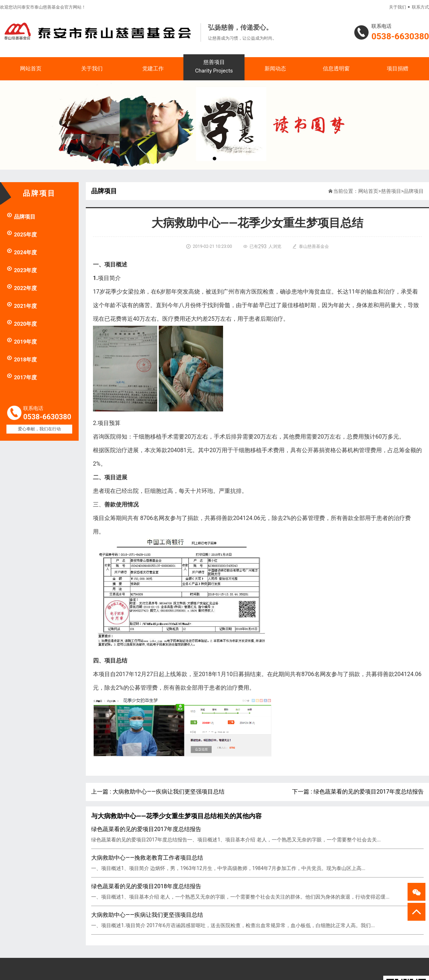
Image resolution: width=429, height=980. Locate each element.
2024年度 (21, 252)
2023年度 (21, 270)
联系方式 (420, 7)
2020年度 (21, 323)
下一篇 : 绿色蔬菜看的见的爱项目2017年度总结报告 (358, 791)
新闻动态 (275, 68)
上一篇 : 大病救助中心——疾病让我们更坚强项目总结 (158, 791)
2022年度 (21, 288)
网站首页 (30, 68)
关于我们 (397, 7)
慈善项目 (214, 67)
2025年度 (21, 234)
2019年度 (21, 341)
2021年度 (21, 306)
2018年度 (21, 359)
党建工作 (153, 68)
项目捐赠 (397, 68)
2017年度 (21, 377)
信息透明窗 (336, 68)
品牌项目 (20, 216)
